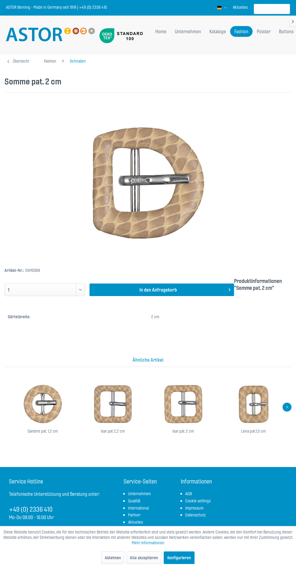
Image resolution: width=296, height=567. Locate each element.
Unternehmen (139, 493)
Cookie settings (198, 501)
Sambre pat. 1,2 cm (43, 431)
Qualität (134, 501)
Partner (134, 515)
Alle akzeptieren (144, 557)
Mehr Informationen (148, 542)
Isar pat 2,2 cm (113, 431)
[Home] (161, 31)
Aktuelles (240, 7)
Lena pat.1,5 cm (253, 431)
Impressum (194, 508)
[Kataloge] (217, 31)
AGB (188, 493)
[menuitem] (240, 7)
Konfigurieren (179, 557)
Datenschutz (195, 515)
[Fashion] (241, 31)
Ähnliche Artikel (148, 360)
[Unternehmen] (188, 31)
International (138, 508)
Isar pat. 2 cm (183, 431)
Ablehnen (113, 557)
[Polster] (264, 31)
